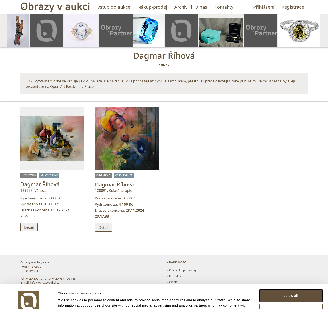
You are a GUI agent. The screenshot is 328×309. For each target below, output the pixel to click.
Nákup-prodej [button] (152, 7)
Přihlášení (263, 7)
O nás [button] (201, 7)
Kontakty (224, 7)
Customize (291, 287)
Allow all (291, 273)
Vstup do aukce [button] (113, 7)
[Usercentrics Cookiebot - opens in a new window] (28, 300)
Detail (29, 227)
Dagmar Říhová (39, 184)
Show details (68, 300)
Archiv (180, 7)
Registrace (292, 7)
